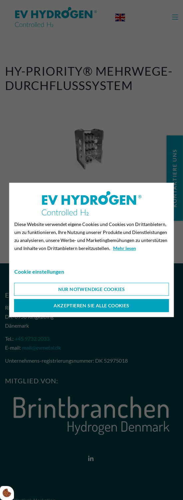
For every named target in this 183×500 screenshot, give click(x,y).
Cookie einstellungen (39, 272)
